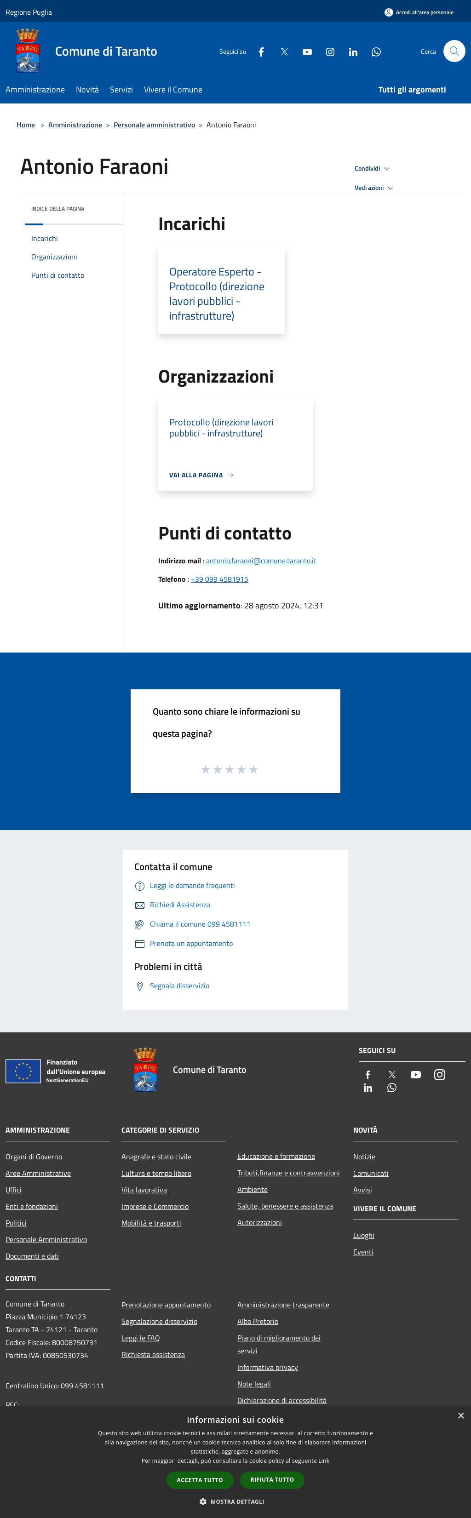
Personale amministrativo (154, 124)
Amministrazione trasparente (283, 1304)
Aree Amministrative (38, 1173)
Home (26, 124)
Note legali (254, 1383)
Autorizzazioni (259, 1222)
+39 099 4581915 (219, 578)
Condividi (373, 168)
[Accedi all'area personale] (419, 12)
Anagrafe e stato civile (156, 1156)
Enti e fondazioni (32, 1206)
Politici (16, 1222)
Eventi (363, 1251)
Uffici (14, 1189)
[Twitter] (280, 51)
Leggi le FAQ (140, 1337)
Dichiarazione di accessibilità (282, 1400)
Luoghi (363, 1235)
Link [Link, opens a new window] (323, 1461)
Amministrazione (75, 124)
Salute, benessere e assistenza (285, 1205)
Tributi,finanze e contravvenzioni (288, 1172)
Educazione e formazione (276, 1156)
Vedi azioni (375, 188)
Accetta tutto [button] (200, 1480)
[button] (235, 1501)
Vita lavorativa (144, 1189)
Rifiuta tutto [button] (272, 1480)
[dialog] (235, 1462)
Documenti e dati (32, 1255)
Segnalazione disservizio (159, 1321)
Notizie (364, 1156)
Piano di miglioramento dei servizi (279, 1344)
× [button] (460, 1416)
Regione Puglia (29, 11)
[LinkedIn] (349, 51)
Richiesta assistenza (153, 1354)
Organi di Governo (34, 1156)
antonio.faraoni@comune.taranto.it (261, 560)
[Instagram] (326, 51)
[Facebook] (257, 51)
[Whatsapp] (372, 51)
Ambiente (252, 1189)
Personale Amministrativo (46, 1239)
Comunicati (371, 1173)
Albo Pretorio (257, 1321)
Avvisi (362, 1189)
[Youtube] (303, 51)
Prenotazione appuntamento (166, 1304)
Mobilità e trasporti (151, 1222)
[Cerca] (454, 51)
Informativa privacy (267, 1367)
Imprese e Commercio (155, 1206)
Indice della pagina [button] (57, 208)
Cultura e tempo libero (156, 1173)
